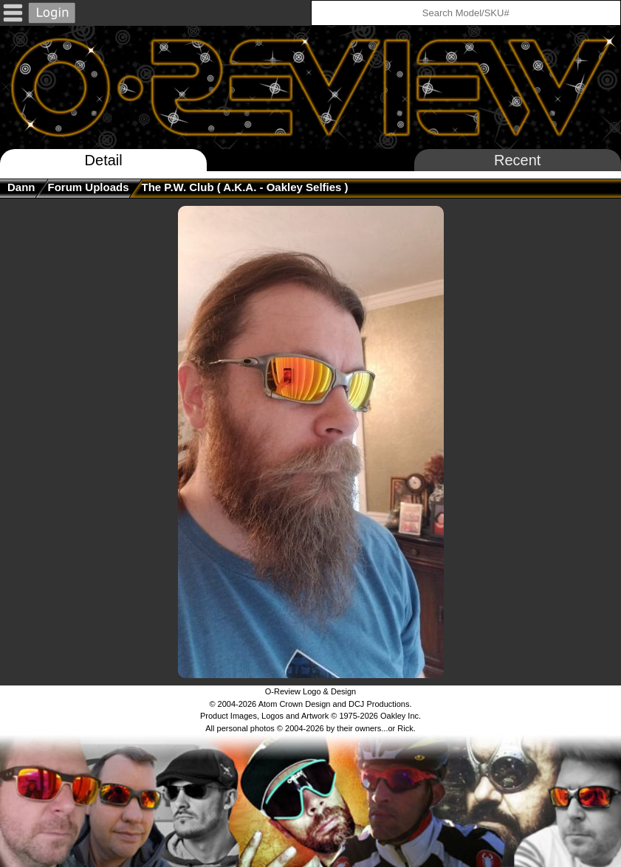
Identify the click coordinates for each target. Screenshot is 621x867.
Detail (104, 160)
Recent (517, 160)
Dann (21, 187)
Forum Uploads (88, 187)
